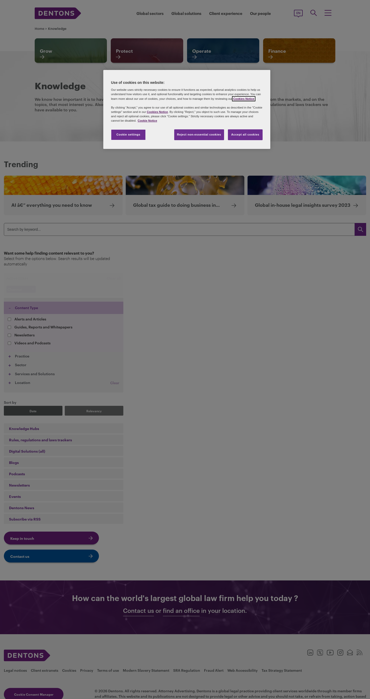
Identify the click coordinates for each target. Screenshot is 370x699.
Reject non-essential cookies (199, 134)
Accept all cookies (245, 134)
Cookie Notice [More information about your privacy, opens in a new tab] (147, 120)
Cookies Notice (243, 98)
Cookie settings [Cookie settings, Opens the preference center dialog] (128, 134)
